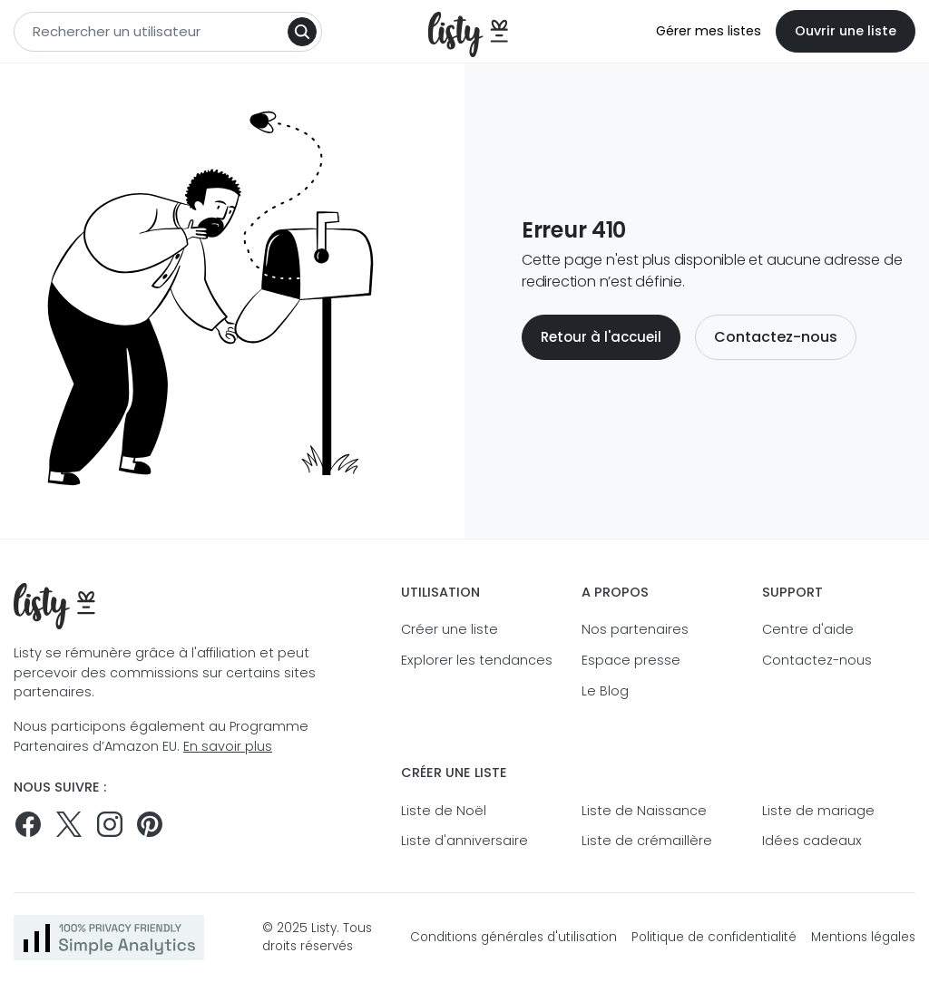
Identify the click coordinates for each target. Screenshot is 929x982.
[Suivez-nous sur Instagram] (109, 824)
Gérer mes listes (708, 31)
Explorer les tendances (477, 660)
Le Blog (605, 691)
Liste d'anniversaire (464, 840)
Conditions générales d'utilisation (513, 937)
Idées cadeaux (812, 840)
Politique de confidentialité (714, 937)
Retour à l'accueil (601, 336)
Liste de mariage (818, 811)
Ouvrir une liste (845, 31)
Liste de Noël (443, 811)
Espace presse (631, 660)
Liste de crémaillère (647, 840)
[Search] (302, 31)
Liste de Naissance (644, 811)
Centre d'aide (808, 629)
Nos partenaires (635, 629)
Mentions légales (863, 937)
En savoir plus (227, 746)
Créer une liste (449, 629)
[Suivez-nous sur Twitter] (68, 824)
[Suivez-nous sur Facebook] (28, 824)
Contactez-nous (775, 336)
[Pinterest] (149, 824)
